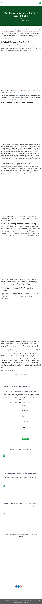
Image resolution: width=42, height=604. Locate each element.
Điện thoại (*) (30, 412)
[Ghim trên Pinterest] (24, 375)
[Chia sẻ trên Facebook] (17, 375)
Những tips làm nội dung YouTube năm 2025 (21, 532)
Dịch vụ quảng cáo (20, 575)
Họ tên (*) (30, 407)
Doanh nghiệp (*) (30, 423)
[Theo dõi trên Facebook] (16, 586)
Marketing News (21, 11)
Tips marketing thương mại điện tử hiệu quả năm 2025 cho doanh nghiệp (21, 474)
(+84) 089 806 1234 (11, 370)
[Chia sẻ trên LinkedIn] (27, 375)
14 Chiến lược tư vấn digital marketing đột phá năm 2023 (17, 386)
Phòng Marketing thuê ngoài (20, 567)
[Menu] (2, 3)
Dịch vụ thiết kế (20, 579)
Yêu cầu (30, 432)
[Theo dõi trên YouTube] (21, 586)
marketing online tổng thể (8, 37)
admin (27, 20)
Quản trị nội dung (20, 577)
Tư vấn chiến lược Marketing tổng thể (21, 563)
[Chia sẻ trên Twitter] (20, 375)
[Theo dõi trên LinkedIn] (18, 586)
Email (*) (30, 418)
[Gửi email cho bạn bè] (22, 375)
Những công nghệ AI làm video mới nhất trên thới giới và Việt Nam (21, 503)
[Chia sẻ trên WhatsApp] (15, 375)
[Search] (40, 3)
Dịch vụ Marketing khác (20, 582)
